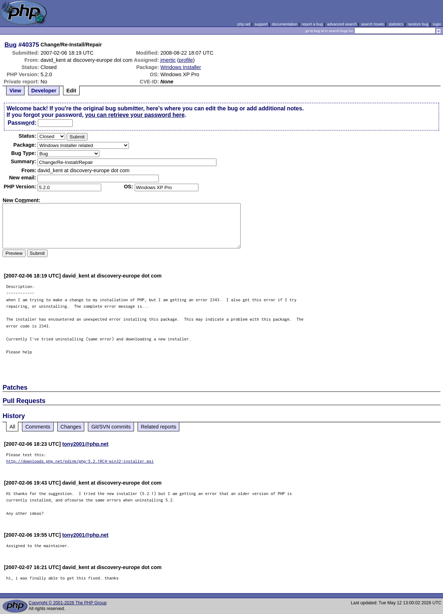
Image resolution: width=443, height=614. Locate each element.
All (12, 427)
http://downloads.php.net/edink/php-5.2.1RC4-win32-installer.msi (80, 461)
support (261, 24)
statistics (396, 24)
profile (186, 60)
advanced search (342, 24)
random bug (418, 24)
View (15, 90)
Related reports (158, 427)
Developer (44, 90)
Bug (11, 44)
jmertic (167, 60)
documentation (284, 24)
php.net (243, 24)
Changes (71, 427)
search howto (372, 24)
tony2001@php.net (85, 444)
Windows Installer (180, 67)
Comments (37, 427)
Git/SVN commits (111, 427)
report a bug (312, 24)
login (437, 24)
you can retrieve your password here (134, 115)
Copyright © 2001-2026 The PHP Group (67, 602)
